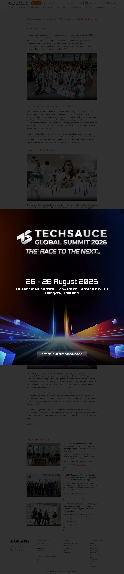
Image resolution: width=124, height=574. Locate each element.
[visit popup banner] (62, 287)
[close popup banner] (122, 211)
